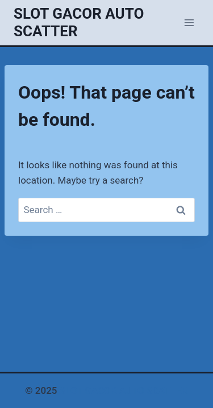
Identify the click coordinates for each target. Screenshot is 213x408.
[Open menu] (188, 22)
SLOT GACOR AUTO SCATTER (124, 390)
